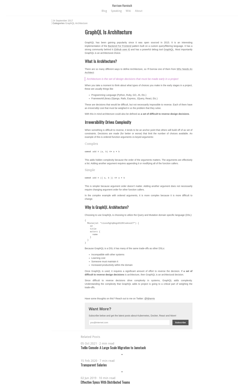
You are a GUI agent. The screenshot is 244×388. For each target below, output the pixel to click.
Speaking (116, 10)
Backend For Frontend (119, 46)
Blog (104, 10)
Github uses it (122, 49)
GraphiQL (169, 49)
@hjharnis (149, 298)
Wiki (128, 10)
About (138, 10)
